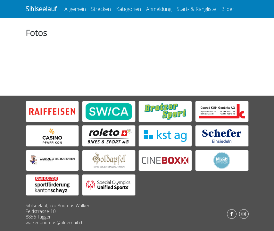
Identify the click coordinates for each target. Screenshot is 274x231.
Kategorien (128, 9)
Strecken (101, 9)
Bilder (227, 9)
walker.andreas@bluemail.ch (55, 222)
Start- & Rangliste (196, 9)
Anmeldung (158, 9)
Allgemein (75, 9)
